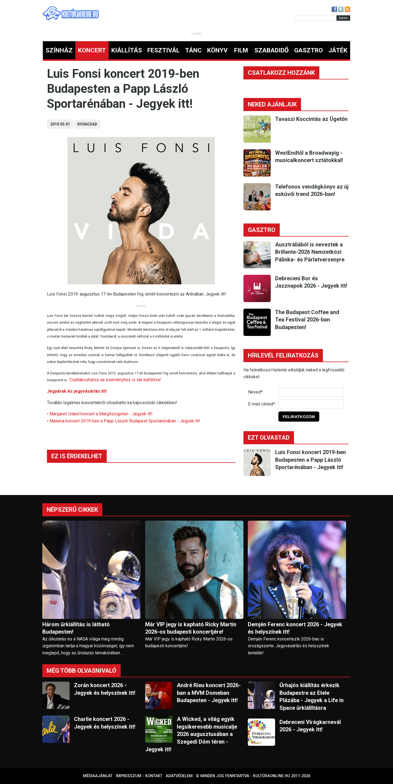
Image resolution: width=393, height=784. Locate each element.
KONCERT (92, 50)
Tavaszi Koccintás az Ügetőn (311, 119)
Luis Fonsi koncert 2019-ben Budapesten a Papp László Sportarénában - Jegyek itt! (310, 459)
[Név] (311, 392)
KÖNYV (217, 50)
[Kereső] (316, 18)
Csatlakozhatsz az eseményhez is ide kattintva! (115, 379)
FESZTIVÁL (163, 50)
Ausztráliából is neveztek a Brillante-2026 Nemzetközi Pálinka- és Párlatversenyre (309, 252)
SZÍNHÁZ (59, 50)
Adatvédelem (179, 776)
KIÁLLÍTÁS (126, 50)
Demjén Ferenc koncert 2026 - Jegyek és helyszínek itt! (295, 628)
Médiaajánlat (97, 776)
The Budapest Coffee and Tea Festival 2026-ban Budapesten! (307, 319)
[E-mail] (311, 404)
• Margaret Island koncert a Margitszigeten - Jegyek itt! (100, 413)
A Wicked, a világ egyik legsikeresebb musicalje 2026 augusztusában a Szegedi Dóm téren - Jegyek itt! (191, 734)
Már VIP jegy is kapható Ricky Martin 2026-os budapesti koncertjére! (190, 628)
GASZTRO (308, 50)
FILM (241, 50)
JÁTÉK (337, 50)
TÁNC (193, 50)
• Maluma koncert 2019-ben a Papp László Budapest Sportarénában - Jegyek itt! (123, 421)
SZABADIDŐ (271, 50)
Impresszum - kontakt (139, 776)
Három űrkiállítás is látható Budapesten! (76, 628)
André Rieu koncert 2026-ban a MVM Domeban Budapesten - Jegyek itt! (209, 692)
